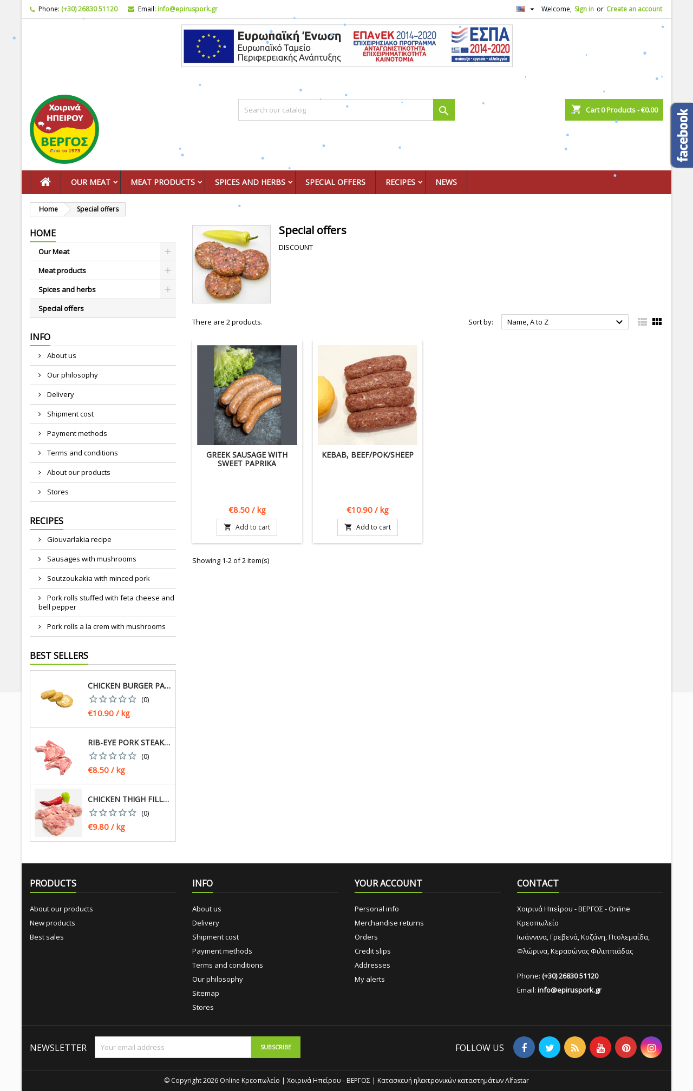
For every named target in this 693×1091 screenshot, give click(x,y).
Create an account (634, 9)
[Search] (346, 110)
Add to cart (247, 527)
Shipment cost (69, 414)
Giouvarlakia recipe (78, 539)
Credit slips (373, 951)
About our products (77, 472)
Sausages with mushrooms (90, 559)
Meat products (162, 182)
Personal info (377, 909)
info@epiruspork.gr (188, 9)
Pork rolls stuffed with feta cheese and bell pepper (106, 602)
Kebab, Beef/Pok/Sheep (368, 454)
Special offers (335, 182)
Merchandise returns (389, 923)
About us (60, 355)
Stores (57, 492)
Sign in (584, 9)
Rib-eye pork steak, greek (129, 742)
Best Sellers (59, 656)
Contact (538, 883)
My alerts (370, 979)
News (446, 182)
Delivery (59, 394)
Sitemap (205, 993)
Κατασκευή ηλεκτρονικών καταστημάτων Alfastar (453, 1080)
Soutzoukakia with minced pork (97, 578)
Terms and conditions (81, 453)
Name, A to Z (566, 322)
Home (43, 233)
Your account (388, 883)
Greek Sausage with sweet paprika (246, 458)
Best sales (47, 937)
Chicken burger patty (129, 686)
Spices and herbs (250, 182)
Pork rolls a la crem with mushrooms (105, 626)
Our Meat (90, 182)
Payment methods (76, 433)
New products (52, 923)
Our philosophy (71, 375)
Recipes (400, 182)
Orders (366, 937)
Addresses (372, 965)
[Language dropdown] (527, 9)
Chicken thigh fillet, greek (129, 799)
